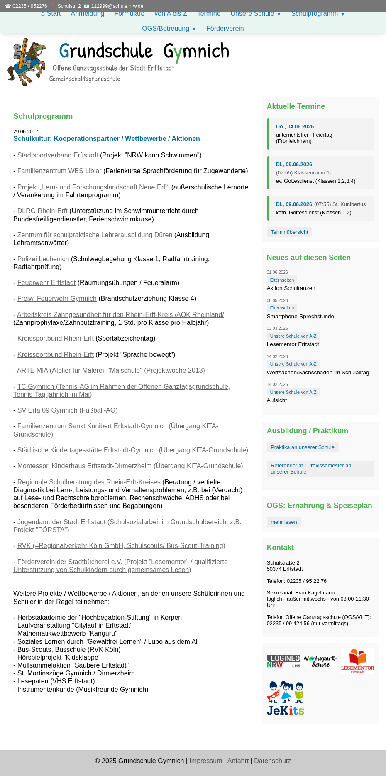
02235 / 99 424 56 (288, 623)
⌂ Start (51, 13)
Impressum (205, 760)
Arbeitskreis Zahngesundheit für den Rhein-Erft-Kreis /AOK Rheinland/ (120, 314)
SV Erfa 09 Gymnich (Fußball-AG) (67, 410)
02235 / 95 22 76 (307, 581)
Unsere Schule (252, 13)
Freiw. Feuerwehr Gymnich (57, 298)
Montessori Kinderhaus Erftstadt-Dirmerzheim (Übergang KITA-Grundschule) (130, 465)
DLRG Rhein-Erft (42, 210)
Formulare (129, 13)
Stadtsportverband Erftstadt (57, 155)
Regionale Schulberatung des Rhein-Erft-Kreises (89, 482)
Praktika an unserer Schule (303, 447)
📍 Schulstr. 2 (65, 6)
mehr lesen (284, 522)
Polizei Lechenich (43, 259)
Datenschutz (272, 760)
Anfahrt (238, 760)
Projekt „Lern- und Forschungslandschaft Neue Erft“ (94, 187)
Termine (209, 13)
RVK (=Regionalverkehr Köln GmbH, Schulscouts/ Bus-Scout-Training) (121, 545)
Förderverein (225, 28)
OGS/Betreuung (165, 28)
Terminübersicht (289, 232)
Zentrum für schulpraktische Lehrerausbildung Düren (95, 234)
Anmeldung (88, 13)
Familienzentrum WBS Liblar (59, 170)
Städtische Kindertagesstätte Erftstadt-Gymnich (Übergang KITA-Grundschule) (132, 450)
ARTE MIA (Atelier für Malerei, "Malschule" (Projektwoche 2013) (111, 370)
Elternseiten (282, 279)
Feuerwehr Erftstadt (46, 282)
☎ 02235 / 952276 (26, 6)
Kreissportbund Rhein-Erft (55, 338)
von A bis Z (170, 13)
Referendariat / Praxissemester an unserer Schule (311, 468)
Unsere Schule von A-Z (293, 336)
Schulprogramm (314, 13)
